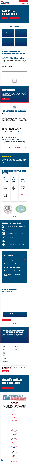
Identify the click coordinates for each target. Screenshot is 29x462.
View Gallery (15, 314)
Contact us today (15, 17)
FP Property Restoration (17, 61)
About (14, 417)
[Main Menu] (2, 2)
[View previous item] (24, 164)
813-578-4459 (14, 448)
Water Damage (14, 415)
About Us (5, 17)
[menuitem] (14, 411)
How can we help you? (5, 361)
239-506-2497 (14, 456)
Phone (3, 349)
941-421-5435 (14, 442)
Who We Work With (14, 421)
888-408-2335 (25, 3)
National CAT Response (14, 420)
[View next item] (26, 164)
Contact (14, 424)
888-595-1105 (14, 429)
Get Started (5, 98)
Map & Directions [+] (14, 432)
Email (16, 349)
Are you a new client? (5, 358)
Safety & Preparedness (8, 387)
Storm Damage (14, 414)
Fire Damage (15, 411)
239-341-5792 (14, 435)
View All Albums (6, 319)
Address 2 (4, 355)
